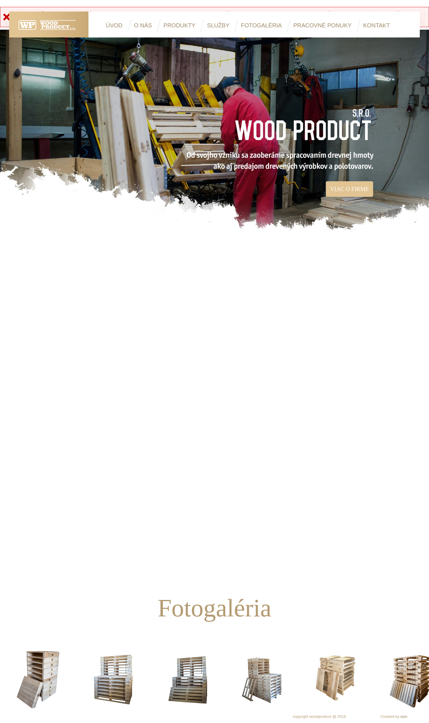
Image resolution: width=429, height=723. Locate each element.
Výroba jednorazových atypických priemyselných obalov (94, 396)
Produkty (179, 25)
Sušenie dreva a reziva (340, 393)
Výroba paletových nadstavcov (217, 533)
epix (403, 716)
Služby (218, 25)
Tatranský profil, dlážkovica (340, 533)
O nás (143, 25)
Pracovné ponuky (322, 25)
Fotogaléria (261, 25)
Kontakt (376, 25)
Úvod (114, 25)
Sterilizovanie (94, 533)
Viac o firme (349, 189)
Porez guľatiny (217, 393)
